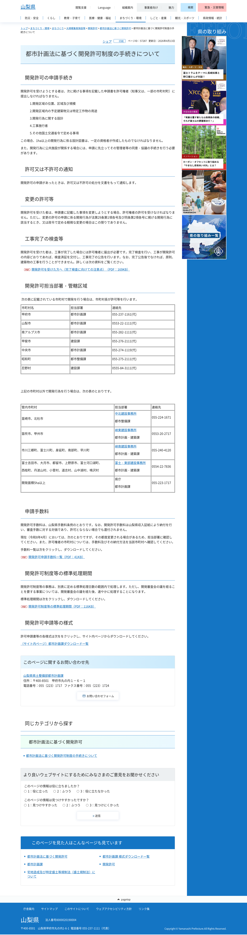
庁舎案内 (28, 909)
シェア (107, 41)
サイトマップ (49, 909)
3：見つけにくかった (104, 805)
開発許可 (92, 28)
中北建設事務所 (126, 413)
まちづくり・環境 (39, 28)
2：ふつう (64, 791)
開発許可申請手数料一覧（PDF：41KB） (56, 557)
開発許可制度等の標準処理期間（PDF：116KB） (62, 606)
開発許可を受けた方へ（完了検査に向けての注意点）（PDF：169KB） (81, 269)
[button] (79, 7)
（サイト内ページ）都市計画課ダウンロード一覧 (55, 643)
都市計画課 (35, 864)
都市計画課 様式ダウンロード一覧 (126, 856)
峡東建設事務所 (126, 430)
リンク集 (144, 909)
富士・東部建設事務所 (130, 462)
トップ (24, 28)
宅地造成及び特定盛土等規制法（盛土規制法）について (61, 874)
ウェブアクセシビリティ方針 (114, 909)
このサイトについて (76, 909)
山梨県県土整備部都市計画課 (43, 675)
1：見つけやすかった (42, 805)
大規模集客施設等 (75, 28)
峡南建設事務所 (126, 446)
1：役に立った (38, 791)
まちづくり (58, 28)
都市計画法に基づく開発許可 (115, 28)
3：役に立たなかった (95, 791)
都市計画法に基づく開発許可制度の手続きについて (61, 755)
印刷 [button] (121, 41)
